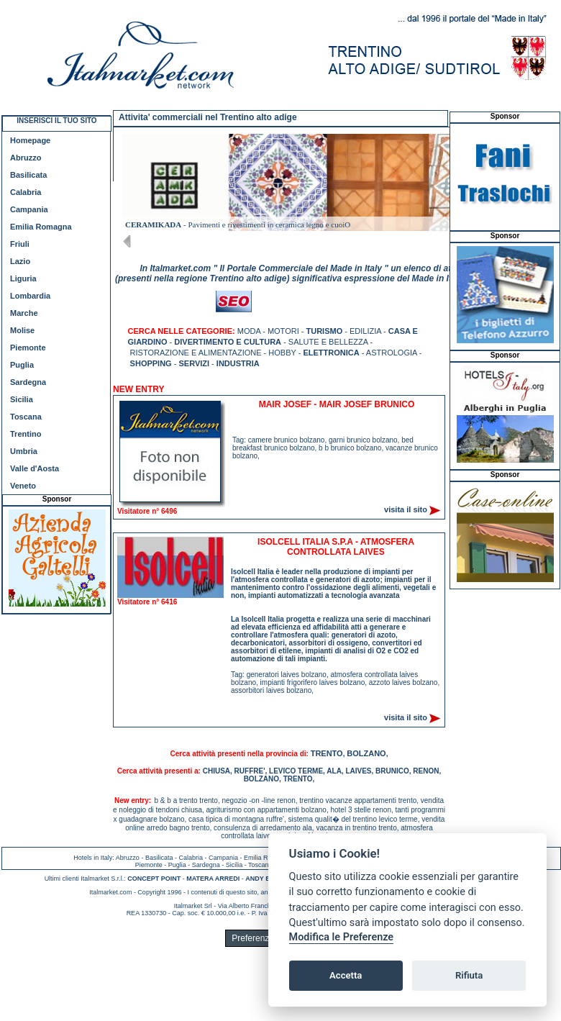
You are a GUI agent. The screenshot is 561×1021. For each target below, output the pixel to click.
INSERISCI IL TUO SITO (56, 120)
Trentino (25, 434)
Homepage (30, 140)
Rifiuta (469, 975)
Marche (24, 313)
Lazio (20, 261)
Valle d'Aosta (34, 468)
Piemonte (28, 347)
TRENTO (327, 753)
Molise (22, 330)
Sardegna (28, 382)
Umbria (23, 451)
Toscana (26, 416)
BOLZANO (366, 753)
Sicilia (21, 399)
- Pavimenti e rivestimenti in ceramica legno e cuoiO (237, 224)
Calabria (25, 192)
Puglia (22, 364)
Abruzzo (25, 157)
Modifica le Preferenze (341, 937)
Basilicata (28, 175)
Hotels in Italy (92, 857)
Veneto (23, 485)
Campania (29, 209)
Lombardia (30, 295)
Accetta (345, 975)
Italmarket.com (110, 892)
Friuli (19, 244)
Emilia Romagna (41, 226)
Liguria (23, 278)
